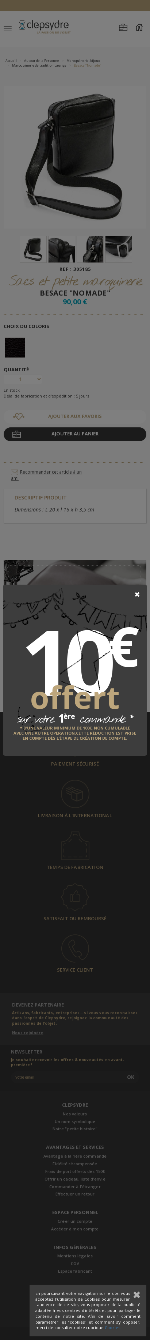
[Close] (137, 594)
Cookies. (113, 1327)
